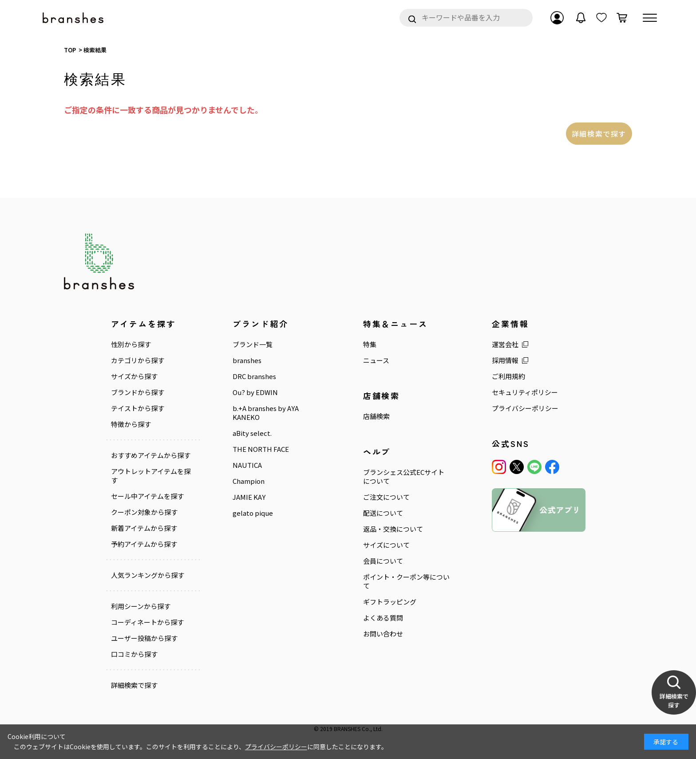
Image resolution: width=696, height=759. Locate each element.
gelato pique (253, 513)
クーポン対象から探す (144, 512)
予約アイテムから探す (144, 544)
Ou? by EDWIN (255, 392)
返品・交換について (393, 529)
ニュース (376, 360)
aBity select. (252, 433)
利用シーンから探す (140, 606)
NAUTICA (247, 465)
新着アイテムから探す (144, 528)
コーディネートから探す (147, 622)
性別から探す (131, 344)
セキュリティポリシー (525, 392)
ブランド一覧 (253, 344)
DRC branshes (254, 376)
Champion (249, 481)
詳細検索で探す (599, 133)
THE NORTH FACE (261, 449)
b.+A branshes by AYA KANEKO (266, 413)
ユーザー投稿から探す (144, 638)
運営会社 (505, 344)
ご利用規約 (508, 376)
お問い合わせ (383, 633)
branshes (247, 360)
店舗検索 (376, 416)
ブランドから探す (137, 392)
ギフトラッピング (389, 601)
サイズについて (386, 545)
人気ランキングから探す (147, 575)
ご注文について (386, 497)
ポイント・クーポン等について (406, 581)
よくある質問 (383, 617)
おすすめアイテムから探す (150, 455)
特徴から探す (131, 424)
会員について (383, 561)
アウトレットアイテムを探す (150, 476)
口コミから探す (134, 654)
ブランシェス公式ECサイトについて (403, 477)
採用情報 (505, 360)
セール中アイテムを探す (147, 496)
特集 (369, 344)
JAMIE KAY (249, 497)
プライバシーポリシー (525, 408)
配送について (383, 513)
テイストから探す (137, 408)
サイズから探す (134, 376)
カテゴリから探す (137, 360)
